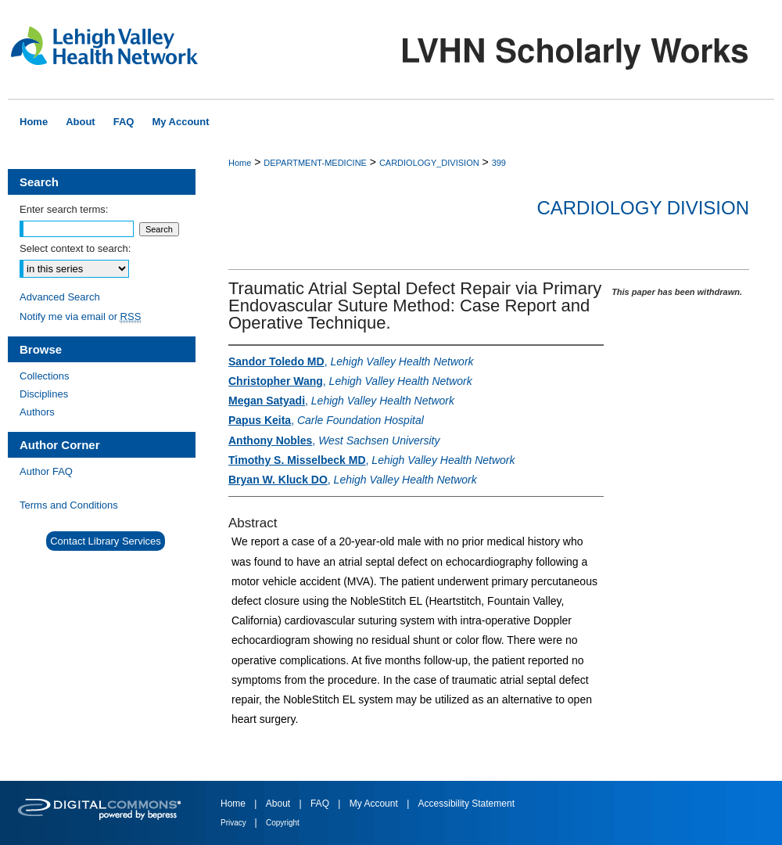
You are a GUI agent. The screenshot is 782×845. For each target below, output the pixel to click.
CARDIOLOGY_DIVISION (429, 162)
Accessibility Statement (466, 803)
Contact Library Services (105, 541)
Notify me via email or (80, 316)
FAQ (321, 803)
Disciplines (44, 394)
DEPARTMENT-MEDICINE (315, 162)
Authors (37, 412)
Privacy (235, 822)
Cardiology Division (642, 207)
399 (499, 162)
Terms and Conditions (69, 505)
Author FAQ (46, 471)
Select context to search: (75, 248)
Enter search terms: (64, 209)
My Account (375, 803)
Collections (45, 376)
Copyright (283, 822)
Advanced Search (60, 297)
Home (239, 162)
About (279, 803)
